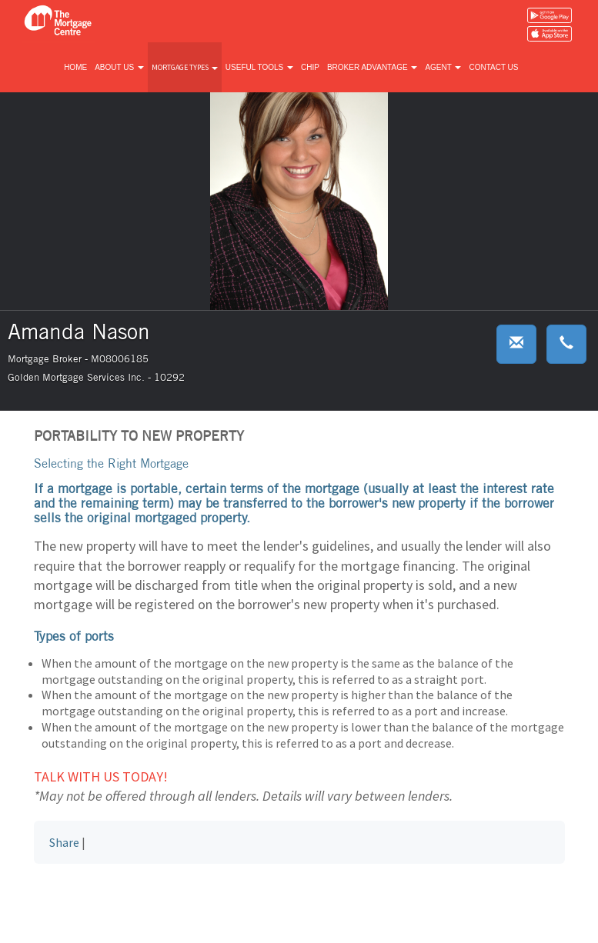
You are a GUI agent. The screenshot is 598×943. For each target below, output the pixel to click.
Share (64, 842)
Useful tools (259, 67)
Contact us (493, 67)
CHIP (310, 67)
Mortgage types (185, 67)
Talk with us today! (101, 776)
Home (75, 67)
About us (119, 67)
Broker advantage (372, 67)
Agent (443, 67)
